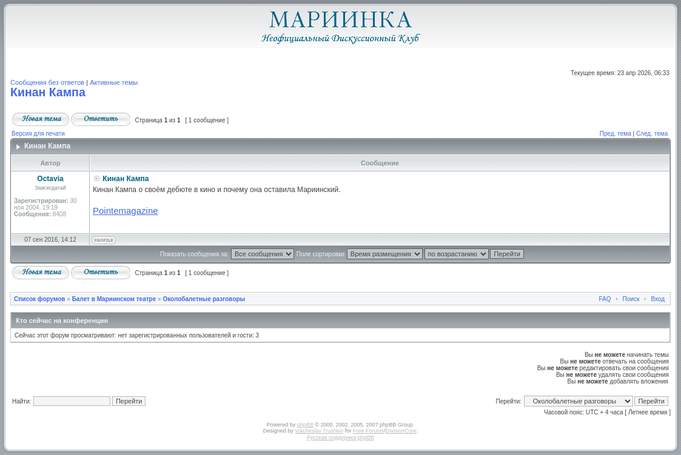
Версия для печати (38, 133)
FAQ (605, 299)
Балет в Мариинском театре (114, 299)
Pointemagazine (125, 210)
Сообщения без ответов (47, 82)
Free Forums (368, 431)
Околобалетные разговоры (204, 299)
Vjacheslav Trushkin (319, 431)
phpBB (305, 425)
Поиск (631, 299)
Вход (658, 299)
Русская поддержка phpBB (340, 437)
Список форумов (39, 299)
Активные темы (114, 82)
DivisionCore (401, 431)
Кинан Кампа (48, 92)
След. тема (652, 133)
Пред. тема (615, 133)
